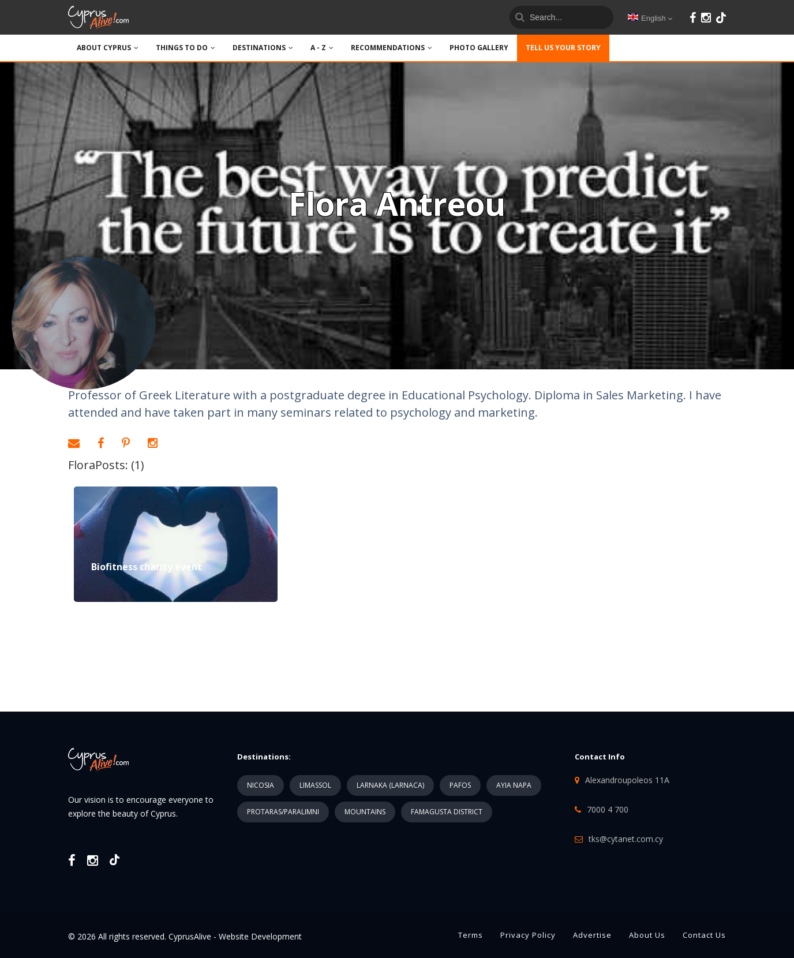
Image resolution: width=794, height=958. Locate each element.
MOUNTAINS (364, 812)
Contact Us (704, 935)
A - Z (322, 48)
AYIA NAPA (513, 785)
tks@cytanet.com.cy (626, 838)
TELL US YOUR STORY (563, 48)
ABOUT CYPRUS (107, 48)
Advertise (592, 935)
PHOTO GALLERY (479, 48)
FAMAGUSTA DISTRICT (446, 812)
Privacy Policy (528, 935)
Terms (470, 935)
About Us (647, 935)
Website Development (260, 936)
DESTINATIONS (263, 48)
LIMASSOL (315, 785)
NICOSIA (260, 785)
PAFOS (460, 785)
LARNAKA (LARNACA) (390, 785)
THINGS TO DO (185, 48)
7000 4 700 (607, 809)
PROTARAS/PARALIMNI (283, 812)
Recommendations (391, 48)
